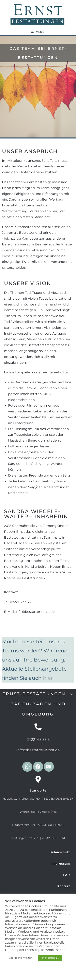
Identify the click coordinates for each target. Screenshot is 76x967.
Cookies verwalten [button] (21, 957)
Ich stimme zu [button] (50, 957)
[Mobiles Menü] (38, 32)
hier (48, 678)
